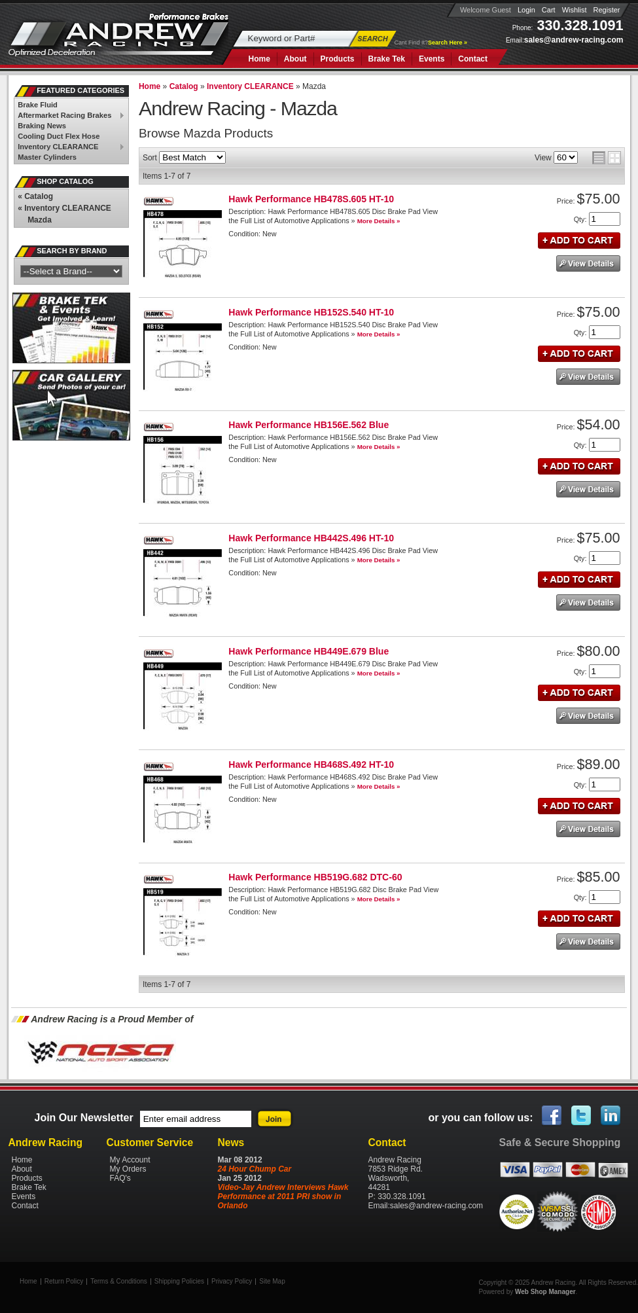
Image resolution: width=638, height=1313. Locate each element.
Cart (549, 10)
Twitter (581, 1116)
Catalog (35, 196)
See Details (588, 263)
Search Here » (447, 42)
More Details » (378, 221)
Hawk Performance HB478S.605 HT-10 (311, 199)
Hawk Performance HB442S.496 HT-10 (311, 538)
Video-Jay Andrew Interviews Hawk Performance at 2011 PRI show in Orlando (283, 1196)
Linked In (611, 1116)
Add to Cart (579, 240)
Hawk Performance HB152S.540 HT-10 (311, 312)
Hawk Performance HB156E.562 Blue (308, 425)
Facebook (552, 1116)
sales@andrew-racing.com (574, 40)
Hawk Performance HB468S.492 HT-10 (311, 764)
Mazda (39, 220)
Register (607, 10)
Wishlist (574, 10)
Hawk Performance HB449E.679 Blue (308, 651)
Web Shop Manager (545, 1291)
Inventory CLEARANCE (64, 208)
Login (526, 10)
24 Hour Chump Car (255, 1169)
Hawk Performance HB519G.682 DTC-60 (315, 877)
